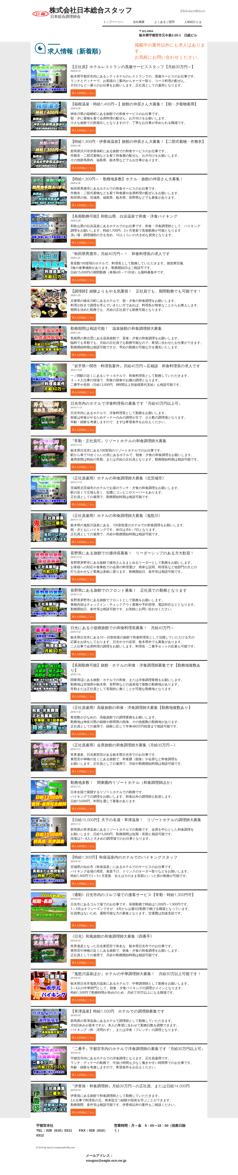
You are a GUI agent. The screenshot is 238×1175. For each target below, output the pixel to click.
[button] (83, 93)
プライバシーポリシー (192, 10)
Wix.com (70, 1147)
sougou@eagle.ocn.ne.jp (106, 1160)
